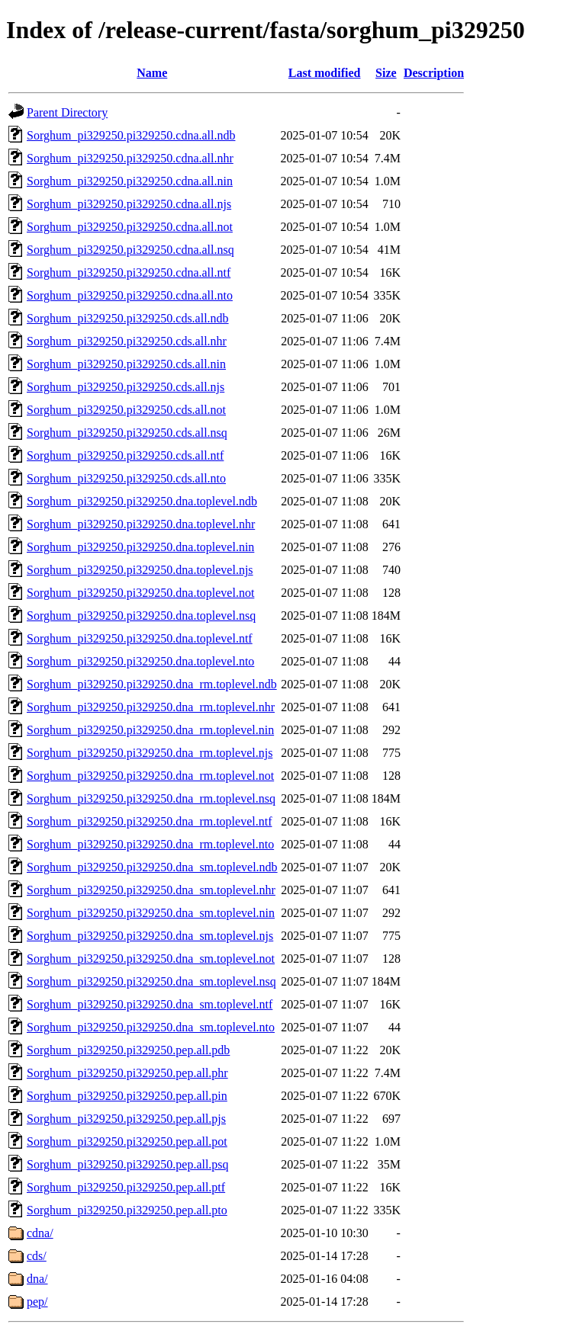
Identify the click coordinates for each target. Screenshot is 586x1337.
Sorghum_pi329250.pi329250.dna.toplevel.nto (140, 661)
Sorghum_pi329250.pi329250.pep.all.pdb (128, 1050)
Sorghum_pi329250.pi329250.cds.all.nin (126, 363)
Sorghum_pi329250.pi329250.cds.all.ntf (125, 455)
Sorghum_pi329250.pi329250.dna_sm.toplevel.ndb (152, 867)
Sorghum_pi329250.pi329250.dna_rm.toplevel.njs (149, 752)
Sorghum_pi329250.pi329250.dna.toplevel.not (140, 592)
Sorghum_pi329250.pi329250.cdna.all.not (130, 226)
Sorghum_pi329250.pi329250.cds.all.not (126, 409)
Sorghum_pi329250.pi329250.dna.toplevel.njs (140, 569)
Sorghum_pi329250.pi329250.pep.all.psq (128, 1164)
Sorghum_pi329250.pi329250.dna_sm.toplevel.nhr (151, 889)
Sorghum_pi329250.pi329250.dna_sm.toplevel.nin (151, 912)
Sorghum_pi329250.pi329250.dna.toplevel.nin (140, 546)
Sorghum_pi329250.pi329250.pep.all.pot (127, 1141)
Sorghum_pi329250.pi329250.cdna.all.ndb (131, 135)
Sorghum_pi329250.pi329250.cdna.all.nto (130, 295)
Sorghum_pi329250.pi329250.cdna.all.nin (130, 181)
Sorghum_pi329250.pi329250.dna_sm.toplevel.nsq (151, 981)
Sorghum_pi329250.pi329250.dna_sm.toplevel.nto (151, 1027)
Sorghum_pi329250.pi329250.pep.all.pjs (126, 1118)
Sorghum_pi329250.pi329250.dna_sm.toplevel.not (151, 958)
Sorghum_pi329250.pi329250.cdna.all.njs (129, 203)
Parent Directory (67, 112)
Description (434, 72)
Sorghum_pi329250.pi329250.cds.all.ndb (128, 318)
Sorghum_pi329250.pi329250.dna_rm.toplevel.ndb (152, 684)
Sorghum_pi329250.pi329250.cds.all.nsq (127, 432)
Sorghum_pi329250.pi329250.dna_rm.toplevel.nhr (151, 707)
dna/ (37, 1278)
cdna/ (40, 1232)
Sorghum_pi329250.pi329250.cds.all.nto (126, 478)
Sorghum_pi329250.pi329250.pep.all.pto (127, 1210)
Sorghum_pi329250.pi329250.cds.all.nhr (127, 341)
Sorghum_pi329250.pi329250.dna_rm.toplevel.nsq (151, 798)
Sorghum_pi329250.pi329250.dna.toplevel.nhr (141, 524)
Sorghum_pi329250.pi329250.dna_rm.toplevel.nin (150, 729)
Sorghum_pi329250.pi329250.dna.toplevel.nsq (141, 615)
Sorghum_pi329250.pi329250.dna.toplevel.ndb (142, 501)
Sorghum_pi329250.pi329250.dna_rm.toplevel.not (150, 775)
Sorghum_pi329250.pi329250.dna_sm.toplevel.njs (150, 935)
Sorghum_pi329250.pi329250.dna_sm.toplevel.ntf (149, 1004)
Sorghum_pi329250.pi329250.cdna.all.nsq (130, 249)
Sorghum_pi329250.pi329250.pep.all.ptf (126, 1187)
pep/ (37, 1301)
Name (152, 72)
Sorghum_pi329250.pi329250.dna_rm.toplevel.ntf (149, 821)
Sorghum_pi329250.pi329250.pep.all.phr (127, 1072)
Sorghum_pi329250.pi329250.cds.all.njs (125, 386)
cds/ (37, 1255)
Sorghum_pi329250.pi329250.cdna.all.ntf (128, 272)
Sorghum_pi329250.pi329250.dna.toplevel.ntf (140, 638)
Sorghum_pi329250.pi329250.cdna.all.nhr (130, 158)
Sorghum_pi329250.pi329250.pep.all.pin (127, 1095)
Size (386, 72)
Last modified (324, 72)
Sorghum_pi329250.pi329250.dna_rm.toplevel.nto (150, 844)
